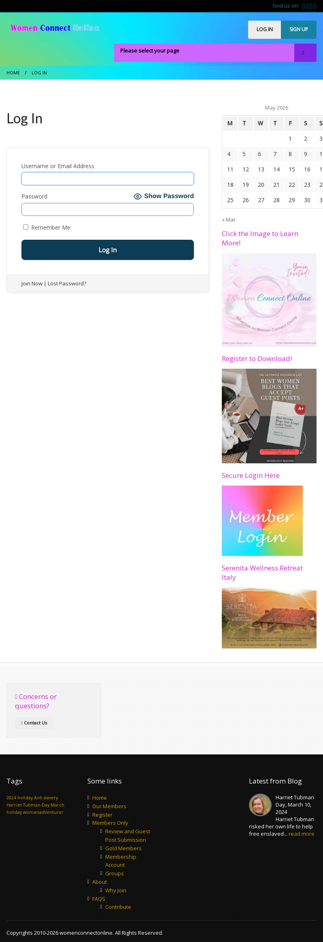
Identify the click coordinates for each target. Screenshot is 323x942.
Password (34, 196)
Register (102, 814)
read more (301, 833)
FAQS (98, 898)
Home (13, 73)
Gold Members (123, 848)
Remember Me (46, 227)
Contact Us (34, 723)
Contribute (118, 906)
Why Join (115, 890)
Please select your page (149, 50)
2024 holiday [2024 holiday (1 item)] (19, 797)
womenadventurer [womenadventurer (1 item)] (43, 812)
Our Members (109, 806)
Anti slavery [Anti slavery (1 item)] (46, 797)
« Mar (229, 219)
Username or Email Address (57, 166)
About (99, 881)
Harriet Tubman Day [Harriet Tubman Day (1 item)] (27, 805)
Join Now (31, 283)
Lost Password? (67, 283)
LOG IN (265, 29)
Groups (114, 873)
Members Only (110, 822)
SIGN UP (298, 29)
